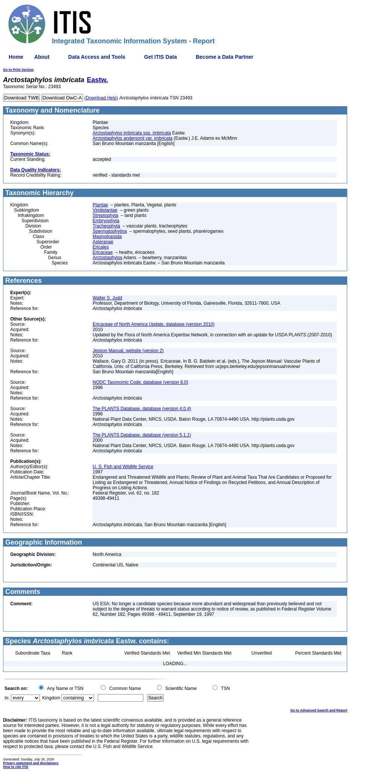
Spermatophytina (110, 231)
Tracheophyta (106, 226)
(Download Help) (101, 98)
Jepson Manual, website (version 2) (128, 350)
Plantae (100, 205)
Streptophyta (105, 215)
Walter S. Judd (107, 298)
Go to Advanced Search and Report (318, 710)
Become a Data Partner (224, 57)
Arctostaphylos (107, 257)
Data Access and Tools (96, 57)
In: (7, 698)
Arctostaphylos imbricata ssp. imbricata (132, 133)
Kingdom (51, 698)
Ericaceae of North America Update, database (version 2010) (153, 324)
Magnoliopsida (107, 236)
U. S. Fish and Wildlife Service (123, 466)
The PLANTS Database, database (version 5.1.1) (142, 435)
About (41, 57)
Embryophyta (106, 220)
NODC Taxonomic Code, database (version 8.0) (140, 382)
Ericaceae (102, 252)
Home (16, 57)
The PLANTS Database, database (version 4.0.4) (142, 408)
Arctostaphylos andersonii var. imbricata (132, 138)
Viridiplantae (105, 210)
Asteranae (103, 241)
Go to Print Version (18, 70)
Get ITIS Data (160, 57)
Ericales (101, 247)
